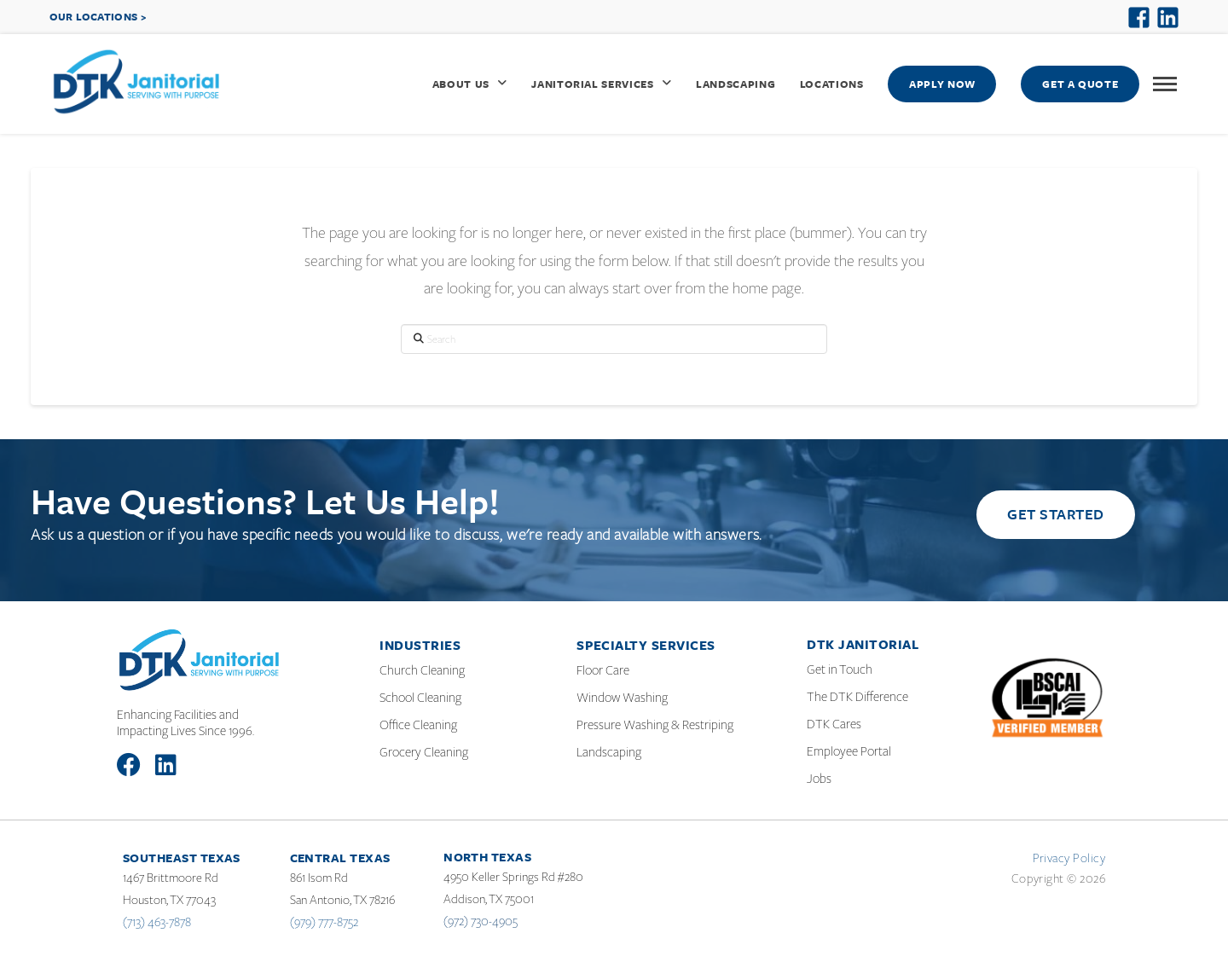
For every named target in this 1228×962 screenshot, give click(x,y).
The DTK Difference (857, 696)
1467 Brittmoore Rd (170, 877)
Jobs (819, 778)
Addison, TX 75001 (488, 898)
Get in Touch (839, 669)
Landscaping (608, 752)
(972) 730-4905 (480, 921)
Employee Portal (849, 751)
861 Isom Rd (319, 877)
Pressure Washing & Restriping (654, 725)
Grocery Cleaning (423, 752)
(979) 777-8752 (324, 921)
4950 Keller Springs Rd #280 (513, 876)
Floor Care (602, 670)
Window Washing (622, 697)
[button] (1165, 84)
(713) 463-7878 (157, 921)
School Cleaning (420, 697)
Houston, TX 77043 (169, 899)
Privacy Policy (1069, 857)
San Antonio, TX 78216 (342, 899)
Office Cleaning (418, 725)
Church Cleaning (422, 670)
